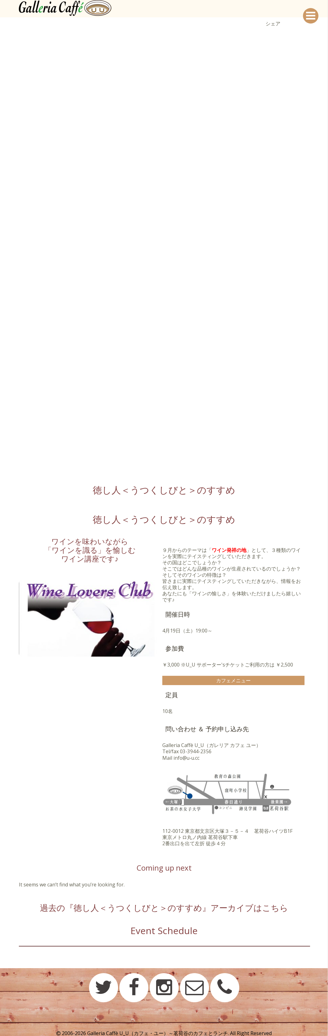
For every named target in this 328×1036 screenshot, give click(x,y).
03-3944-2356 (195, 751)
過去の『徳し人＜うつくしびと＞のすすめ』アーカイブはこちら (164, 906)
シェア (273, 23)
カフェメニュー (233, 680)
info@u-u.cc (186, 757)
